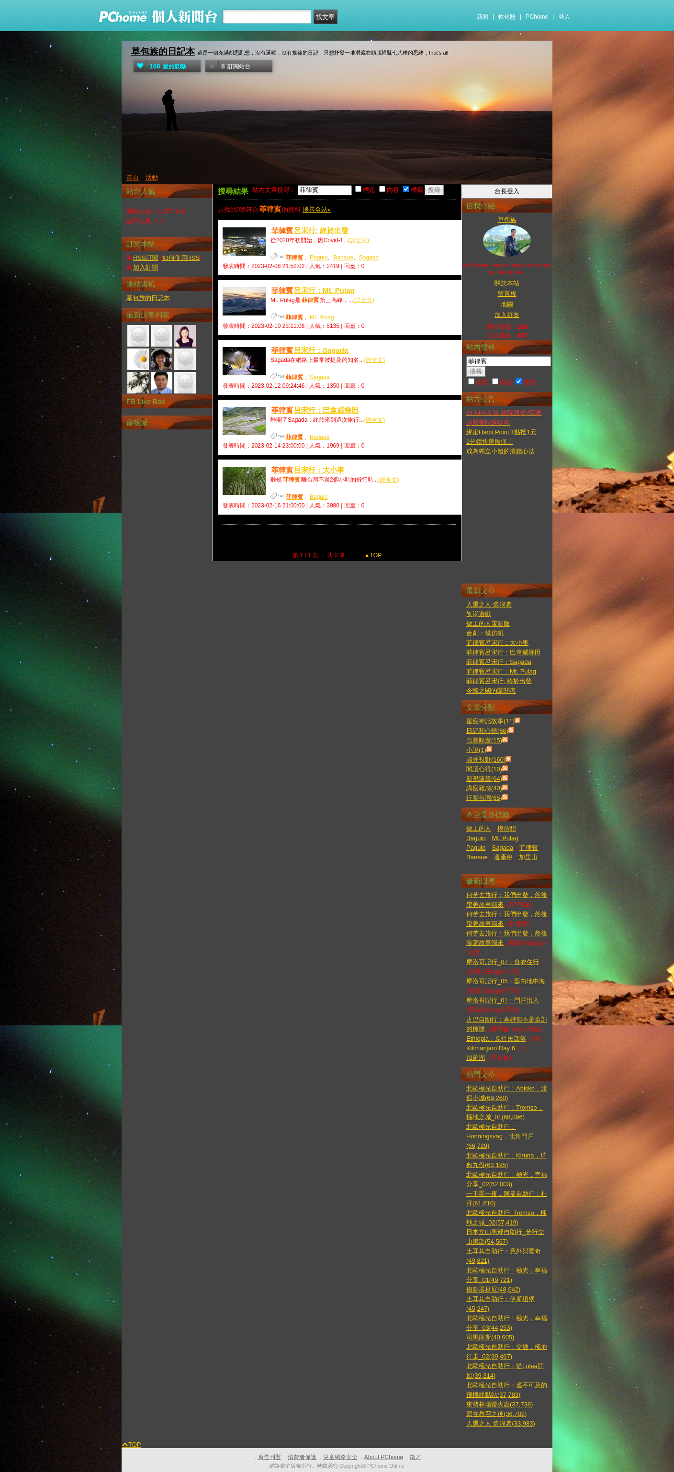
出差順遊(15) (484, 740)
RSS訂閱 (145, 257)
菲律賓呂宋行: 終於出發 (499, 681)
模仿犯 (506, 828)
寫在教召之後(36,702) (496, 1413)
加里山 (528, 857)
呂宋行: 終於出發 (309, 230)
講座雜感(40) (484, 788)
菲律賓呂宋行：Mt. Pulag (501, 671)
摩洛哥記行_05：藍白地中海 (505, 981)
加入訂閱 (145, 267)
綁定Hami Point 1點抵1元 (501, 432)
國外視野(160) (486, 759)
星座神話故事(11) (490, 721)
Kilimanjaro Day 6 (490, 1048)
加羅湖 (475, 1057)
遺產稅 (503, 857)
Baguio (318, 497)
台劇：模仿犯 (485, 633)
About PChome (383, 1457)
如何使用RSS (181, 257)
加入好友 (506, 314)
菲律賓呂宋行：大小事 (497, 642)
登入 (564, 16)
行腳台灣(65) (484, 797)
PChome (537, 16)
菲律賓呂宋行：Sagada (498, 661)
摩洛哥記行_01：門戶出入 (502, 1000)
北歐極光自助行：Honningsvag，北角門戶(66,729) (500, 1136)
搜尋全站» (317, 209)
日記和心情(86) (487, 730)
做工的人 (478, 828)
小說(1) (476, 749)
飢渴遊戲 (478, 614)
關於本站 (506, 283)
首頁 (132, 177)
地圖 (507, 304)
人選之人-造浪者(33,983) (500, 1423)
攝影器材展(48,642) (493, 1289)
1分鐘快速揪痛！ (489, 441)
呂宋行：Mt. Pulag (312, 290)
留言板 (507, 293)
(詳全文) (358, 240)
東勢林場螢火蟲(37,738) (499, 1404)
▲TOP (372, 555)
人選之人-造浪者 (489, 604)
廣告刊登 (269, 1457)
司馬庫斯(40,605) (490, 1337)
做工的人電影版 (488, 623)
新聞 (482, 16)
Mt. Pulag (322, 317)
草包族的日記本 (163, 51)
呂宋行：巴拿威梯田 (314, 410)
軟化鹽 (507, 16)
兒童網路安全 (340, 1457)
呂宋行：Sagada (309, 350)
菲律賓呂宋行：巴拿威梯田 (503, 652)
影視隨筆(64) (484, 778)
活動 (152, 177)
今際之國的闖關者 (491, 690)
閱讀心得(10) (484, 769)
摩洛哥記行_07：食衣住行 (502, 962)
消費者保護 (302, 1457)
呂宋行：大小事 (307, 470)
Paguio (318, 257)
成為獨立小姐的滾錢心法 (500, 451)
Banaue (343, 257)
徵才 (415, 1457)
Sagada (369, 257)
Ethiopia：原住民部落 (496, 1038)
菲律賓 (528, 847)
